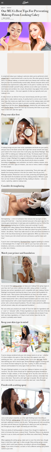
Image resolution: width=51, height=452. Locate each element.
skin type (39, 359)
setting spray (16, 420)
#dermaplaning (6, 225)
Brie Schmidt (6, 18)
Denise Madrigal (24, 105)
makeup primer (17, 286)
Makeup (9, 7)
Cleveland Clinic (25, 242)
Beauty (3, 7)
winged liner (5, 78)
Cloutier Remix (9, 107)
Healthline (12, 162)
